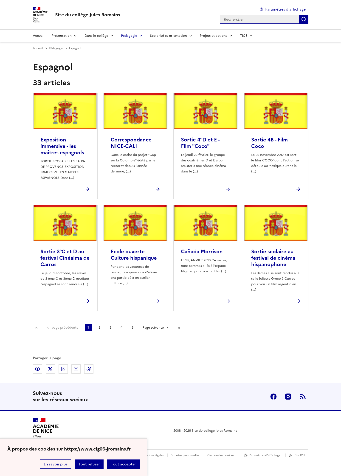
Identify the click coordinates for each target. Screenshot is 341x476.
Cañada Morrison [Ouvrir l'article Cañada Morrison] (202, 251)
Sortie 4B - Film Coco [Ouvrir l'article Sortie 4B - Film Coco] (269, 143)
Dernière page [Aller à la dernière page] (179, 327)
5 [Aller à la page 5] (132, 327)
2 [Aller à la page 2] (99, 327)
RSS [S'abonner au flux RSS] (302, 396)
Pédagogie (129, 35)
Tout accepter (123, 464)
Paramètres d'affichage (264, 455)
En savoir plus (56, 464)
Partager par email (76, 369)
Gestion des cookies (220, 455)
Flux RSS (299, 455)
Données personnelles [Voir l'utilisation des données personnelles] (184, 455)
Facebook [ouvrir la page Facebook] (273, 396)
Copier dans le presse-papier (88, 369)
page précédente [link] (65, 327)
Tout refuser (89, 464)
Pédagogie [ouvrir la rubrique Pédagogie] (56, 48)
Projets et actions (213, 35)
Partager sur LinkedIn (63, 369)
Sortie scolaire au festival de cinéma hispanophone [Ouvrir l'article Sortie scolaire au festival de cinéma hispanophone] (273, 258)
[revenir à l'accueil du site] (87, 14)
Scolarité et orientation (168, 35)
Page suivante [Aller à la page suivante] (153, 327)
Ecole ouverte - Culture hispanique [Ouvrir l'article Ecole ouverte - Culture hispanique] (134, 255)
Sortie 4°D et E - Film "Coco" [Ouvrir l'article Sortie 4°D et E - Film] (200, 143)
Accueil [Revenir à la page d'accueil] (38, 35)
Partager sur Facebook (37, 369)
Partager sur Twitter (50, 369)
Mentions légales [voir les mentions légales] (153, 455)
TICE (243, 35)
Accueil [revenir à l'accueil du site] (38, 48)
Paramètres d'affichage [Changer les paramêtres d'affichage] (285, 9)
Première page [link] (36, 327)
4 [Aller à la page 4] (121, 327)
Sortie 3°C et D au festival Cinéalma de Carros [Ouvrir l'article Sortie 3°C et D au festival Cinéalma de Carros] (65, 258)
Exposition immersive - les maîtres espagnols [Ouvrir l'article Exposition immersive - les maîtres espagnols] (62, 146)
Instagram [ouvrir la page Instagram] (288, 396)
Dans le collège (96, 35)
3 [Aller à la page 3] (110, 327)
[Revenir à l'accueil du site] (46, 431)
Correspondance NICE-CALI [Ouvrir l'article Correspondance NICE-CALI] (131, 143)
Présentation (62, 35)
